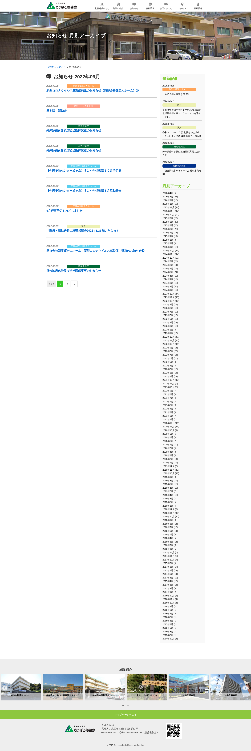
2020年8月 (167, 437)
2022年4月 (167, 365)
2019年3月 (167, 498)
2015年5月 (167, 628)
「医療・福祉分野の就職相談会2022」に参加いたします (82, 230)
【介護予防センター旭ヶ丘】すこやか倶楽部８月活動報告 (83, 190)
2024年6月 (167, 272)
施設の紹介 (118, 6)
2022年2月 (167, 372)
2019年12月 (168, 466)
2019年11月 (168, 470)
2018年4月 (167, 538)
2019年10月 (168, 473)
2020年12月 (168, 423)
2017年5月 (167, 577)
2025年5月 (167, 232)
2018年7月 (167, 527)
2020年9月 (167, 434)
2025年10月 (168, 214)
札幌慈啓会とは (102, 6)
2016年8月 (167, 610)
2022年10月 (168, 344)
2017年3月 (167, 584)
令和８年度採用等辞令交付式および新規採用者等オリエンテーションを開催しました (181, 113)
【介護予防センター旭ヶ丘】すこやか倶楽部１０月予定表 (83, 170)
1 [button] (123, 706)
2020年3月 (167, 455)
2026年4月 (167, 193)
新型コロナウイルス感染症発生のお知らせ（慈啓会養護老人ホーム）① (92, 90)
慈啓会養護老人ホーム (83, 86)
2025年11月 (168, 211)
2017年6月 (167, 574)
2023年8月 (167, 308)
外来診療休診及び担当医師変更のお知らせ (73, 130)
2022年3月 (167, 369)
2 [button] (128, 706)
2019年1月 (167, 505)
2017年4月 (167, 581)
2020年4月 (167, 452)
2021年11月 (168, 383)
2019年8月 (167, 480)
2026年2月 (167, 200)
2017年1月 (167, 592)
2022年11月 (168, 340)
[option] (21, 687)
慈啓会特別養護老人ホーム (83, 166)
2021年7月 (167, 398)
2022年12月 (168, 336)
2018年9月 (167, 520)
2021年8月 (167, 394)
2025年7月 (167, 225)
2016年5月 (167, 617)
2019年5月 (167, 491)
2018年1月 (167, 549)
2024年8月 (167, 265)
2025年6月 (167, 229)
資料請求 (150, 6)
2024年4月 (167, 279)
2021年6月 (167, 401)
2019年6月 (167, 487)
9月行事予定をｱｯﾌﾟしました (64, 210)
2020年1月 (167, 462)
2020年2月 (167, 459)
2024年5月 (167, 275)
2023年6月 (167, 315)
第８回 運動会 (56, 110)
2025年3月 (167, 240)
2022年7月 (167, 354)
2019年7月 (167, 484)
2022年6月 (167, 358)
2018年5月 (167, 534)
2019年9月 (167, 477)
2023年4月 (167, 322)
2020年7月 (167, 441)
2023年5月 (167, 319)
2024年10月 (168, 257)
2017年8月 (167, 566)
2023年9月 (167, 304)
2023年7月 (167, 311)
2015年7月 (167, 624)
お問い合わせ (166, 6)
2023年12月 (168, 293)
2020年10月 (168, 430)
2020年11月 (168, 426)
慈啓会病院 (83, 126)
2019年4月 (167, 495)
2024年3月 (167, 283)
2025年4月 (167, 236)
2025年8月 (167, 222)
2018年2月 (167, 545)
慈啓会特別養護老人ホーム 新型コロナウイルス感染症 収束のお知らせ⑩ (95, 250)
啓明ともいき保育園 (83, 106)
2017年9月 (167, 563)
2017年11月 (168, 556)
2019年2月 (167, 502)
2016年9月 (167, 606)
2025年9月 (167, 218)
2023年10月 (168, 301)
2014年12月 (168, 638)
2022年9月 (167, 347)
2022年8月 (167, 351)
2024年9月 (167, 261)
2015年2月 (167, 635)
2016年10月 (168, 602)
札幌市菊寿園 (179, 166)
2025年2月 (167, 243)
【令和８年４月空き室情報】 (177, 94)
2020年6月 (167, 444)
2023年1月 (167, 333)
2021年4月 (167, 408)
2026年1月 (167, 204)
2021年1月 (167, 419)
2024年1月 (167, 290)
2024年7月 (167, 268)
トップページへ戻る (125, 714)
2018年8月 (167, 523)
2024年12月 (168, 250)
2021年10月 (168, 387)
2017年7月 (167, 570)
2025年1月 (167, 247)
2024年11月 (168, 254)
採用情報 (198, 6)
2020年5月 (167, 448)
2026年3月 (167, 196)
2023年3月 (167, 326)
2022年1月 (167, 376)
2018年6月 (167, 531)
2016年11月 (168, 599)
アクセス (182, 6)
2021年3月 (167, 412)
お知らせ (134, 6)
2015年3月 (167, 631)
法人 (83, 226)
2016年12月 (168, 595)
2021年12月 (168, 380)
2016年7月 (167, 613)
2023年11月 (168, 297)
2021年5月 (167, 405)
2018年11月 (168, 513)
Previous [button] (4, 688)
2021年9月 (167, 390)
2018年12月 (168, 509)
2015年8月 (167, 620)
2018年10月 (168, 516)
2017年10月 (168, 559)
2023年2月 (167, 329)
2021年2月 (167, 416)
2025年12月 (168, 207)
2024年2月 (167, 286)
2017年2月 (167, 588)
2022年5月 (167, 362)
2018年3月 (167, 541)
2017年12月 (168, 552)
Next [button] (245, 688)
